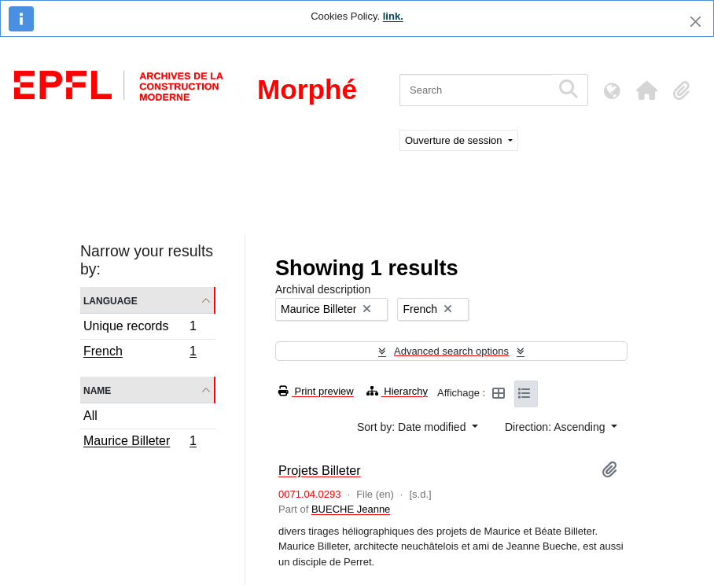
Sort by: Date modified (413, 427)
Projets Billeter (319, 470)
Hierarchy (397, 391)
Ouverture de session (455, 140)
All (90, 415)
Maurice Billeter (140, 443)
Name (97, 389)
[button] (646, 90)
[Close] (695, 21)
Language (110, 299)
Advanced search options (451, 351)
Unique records (140, 328)
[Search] (475, 90)
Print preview (316, 391)
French (140, 353)
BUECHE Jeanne (350, 509)
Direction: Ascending (557, 427)
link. (393, 16)
